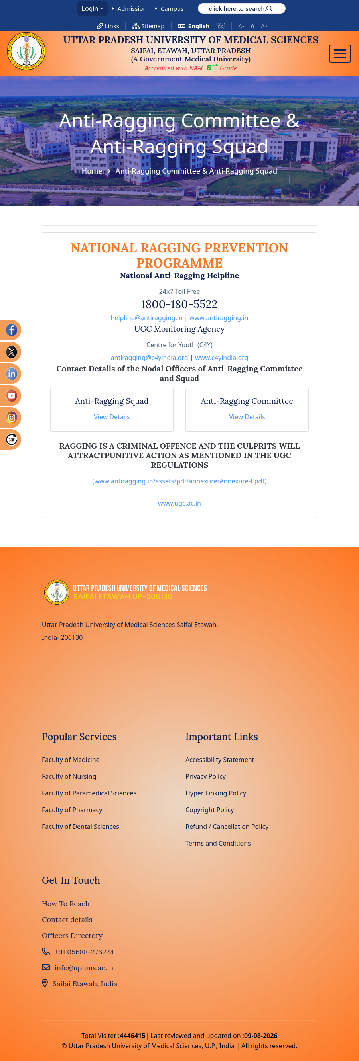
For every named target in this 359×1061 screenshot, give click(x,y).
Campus (172, 8)
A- (241, 26)
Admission (132, 8)
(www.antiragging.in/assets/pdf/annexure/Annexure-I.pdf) (180, 481)
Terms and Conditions (218, 843)
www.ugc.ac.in (179, 503)
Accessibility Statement (219, 759)
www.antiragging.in (218, 317)
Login (90, 8)
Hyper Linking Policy (215, 793)
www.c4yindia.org (222, 357)
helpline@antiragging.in (147, 317)
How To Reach (66, 903)
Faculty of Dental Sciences (80, 826)
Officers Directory (72, 935)
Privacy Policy (205, 776)
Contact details (67, 919)
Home (92, 170)
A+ (264, 26)
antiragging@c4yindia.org (149, 357)
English (199, 26)
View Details (112, 416)
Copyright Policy (209, 809)
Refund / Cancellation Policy (226, 826)
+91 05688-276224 (78, 951)
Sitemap (148, 26)
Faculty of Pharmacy (72, 809)
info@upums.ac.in (77, 967)
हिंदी (221, 26)
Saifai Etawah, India (79, 983)
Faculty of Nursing (69, 776)
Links (108, 26)
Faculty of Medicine (71, 759)
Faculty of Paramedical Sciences (89, 793)
